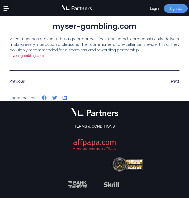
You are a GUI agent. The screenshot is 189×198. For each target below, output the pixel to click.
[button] (6, 9)
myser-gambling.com (27, 55)
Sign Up (175, 8)
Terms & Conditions (94, 126)
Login (154, 8)
